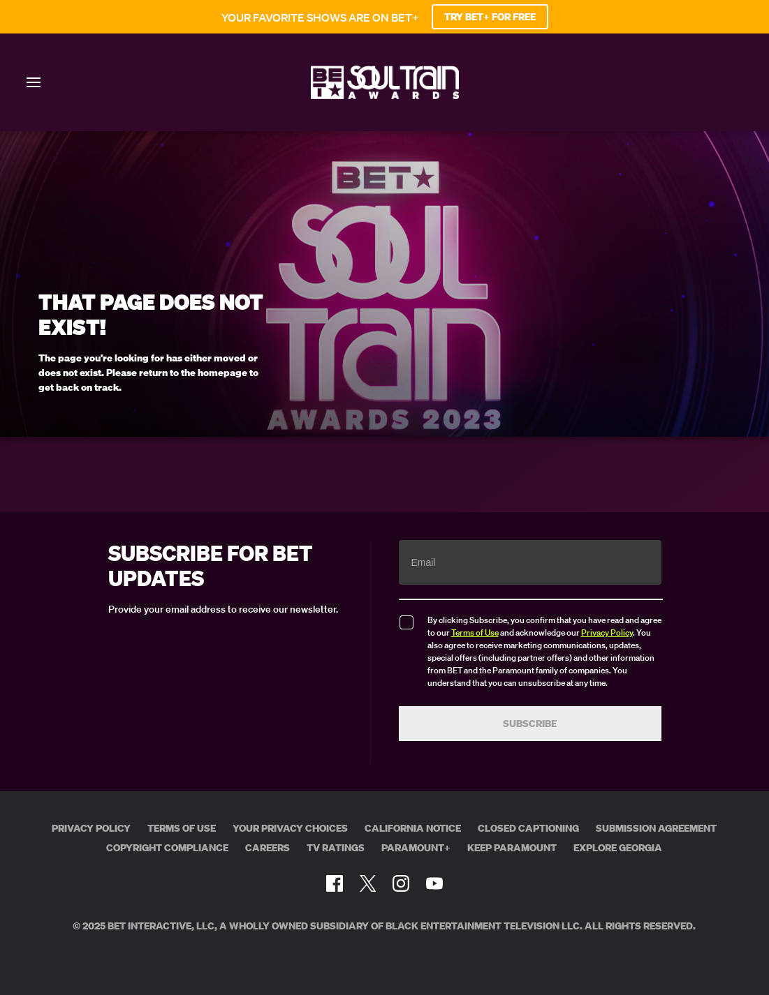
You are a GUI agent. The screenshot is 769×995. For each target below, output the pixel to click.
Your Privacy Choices (290, 828)
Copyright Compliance (167, 847)
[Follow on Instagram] (401, 883)
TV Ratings (336, 847)
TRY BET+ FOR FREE (490, 16)
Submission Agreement (656, 828)
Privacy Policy (607, 632)
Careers (267, 847)
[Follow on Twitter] (368, 883)
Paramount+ (416, 847)
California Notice (413, 828)
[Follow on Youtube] (434, 883)
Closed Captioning (528, 828)
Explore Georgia (617, 847)
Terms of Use (475, 632)
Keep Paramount (512, 847)
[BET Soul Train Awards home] (385, 95)
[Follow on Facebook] (334, 883)
